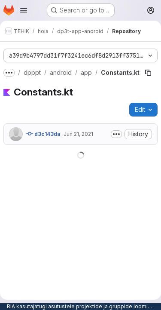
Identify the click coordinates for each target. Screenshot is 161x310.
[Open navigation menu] (23, 10)
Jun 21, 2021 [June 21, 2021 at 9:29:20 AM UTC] (78, 134)
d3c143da (43, 133)
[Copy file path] (148, 73)
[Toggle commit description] (116, 134)
